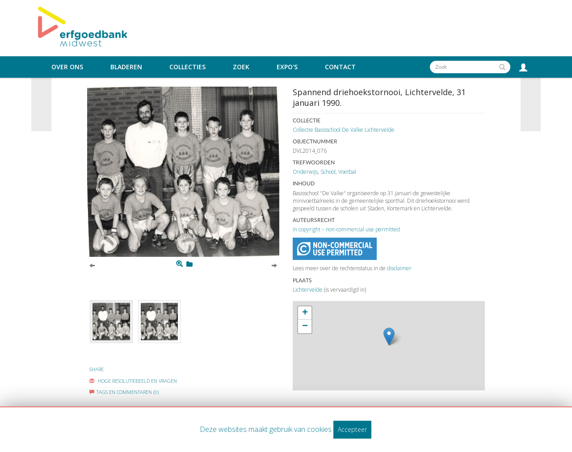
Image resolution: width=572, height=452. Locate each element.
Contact (340, 67)
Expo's (287, 67)
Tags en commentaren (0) (124, 392)
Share (96, 369)
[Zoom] (179, 263)
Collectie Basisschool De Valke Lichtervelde (344, 130)
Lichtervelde (308, 289)
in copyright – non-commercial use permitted (346, 229)
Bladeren (126, 67)
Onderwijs (305, 172)
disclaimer (399, 268)
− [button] (305, 326)
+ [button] (305, 313)
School (328, 172)
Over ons (67, 67)
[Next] (274, 265)
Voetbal (347, 172)
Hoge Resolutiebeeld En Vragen (133, 380)
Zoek (241, 67)
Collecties (187, 67)
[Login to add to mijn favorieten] (189, 263)
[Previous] (92, 265)
